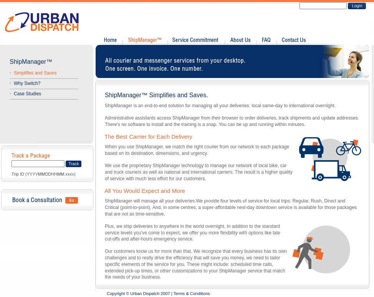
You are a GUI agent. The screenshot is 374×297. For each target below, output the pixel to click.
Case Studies (27, 93)
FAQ (266, 40)
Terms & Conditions (191, 293)
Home (111, 40)
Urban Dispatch (46, 22)
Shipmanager (144, 40)
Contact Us (292, 40)
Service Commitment (195, 40)
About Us (240, 40)
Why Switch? (27, 83)
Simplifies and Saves (35, 73)
